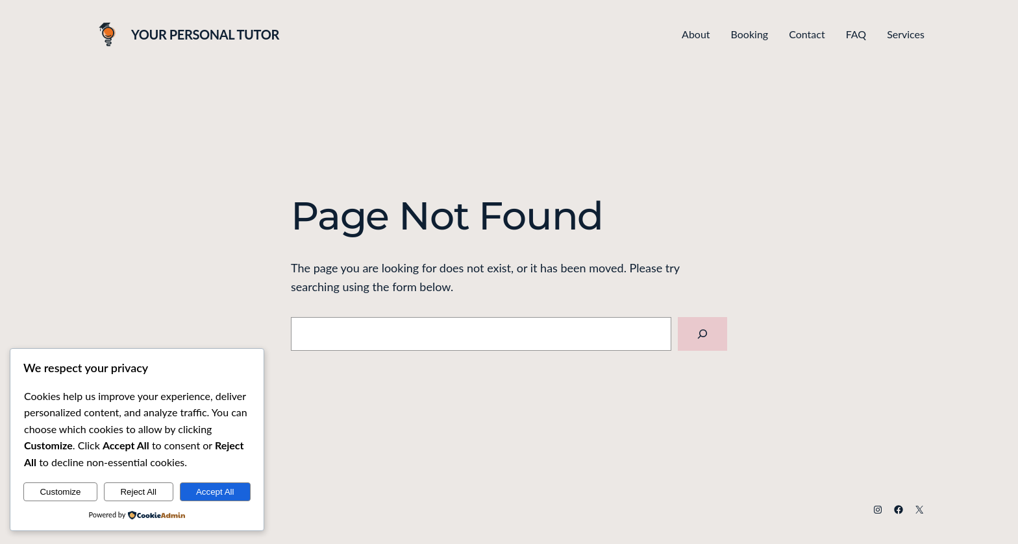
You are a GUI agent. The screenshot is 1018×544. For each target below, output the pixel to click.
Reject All (138, 492)
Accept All (215, 492)
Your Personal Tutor (205, 34)
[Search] (702, 334)
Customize (60, 492)
